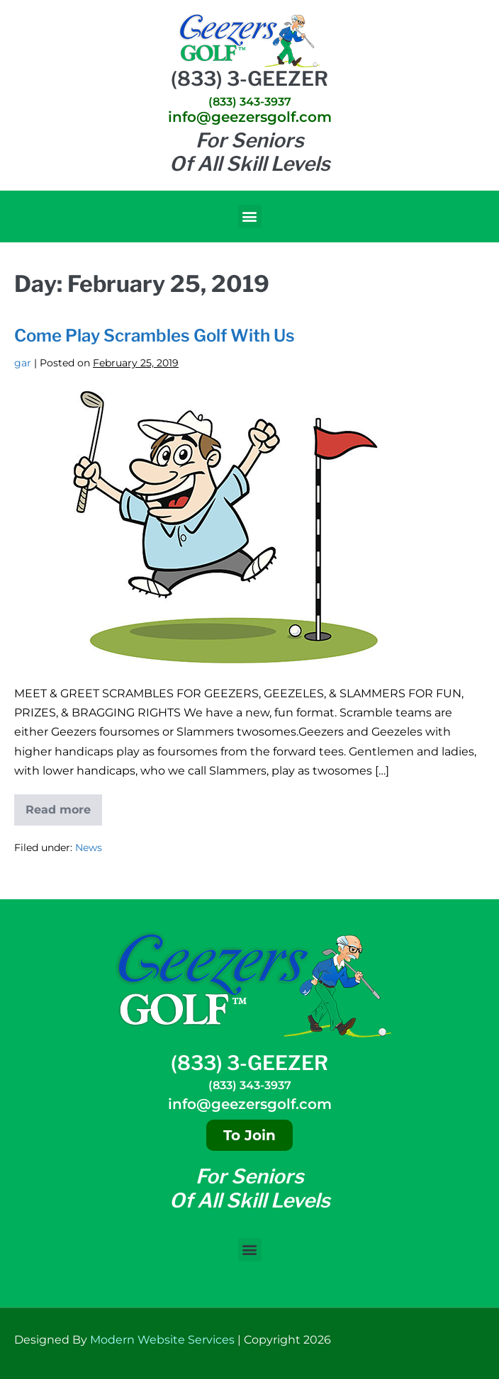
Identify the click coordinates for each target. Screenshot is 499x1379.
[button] (250, 216)
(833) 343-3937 (249, 101)
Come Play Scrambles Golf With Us (154, 335)
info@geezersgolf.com (250, 116)
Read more (64, 805)
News (88, 847)
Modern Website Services (162, 1339)
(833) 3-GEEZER (249, 79)
